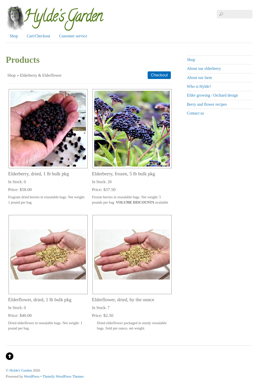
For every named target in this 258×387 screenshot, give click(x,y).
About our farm (199, 77)
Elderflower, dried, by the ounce (123, 299)
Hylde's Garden (21, 370)
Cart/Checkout (38, 36)
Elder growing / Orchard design (212, 95)
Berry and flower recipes (207, 104)
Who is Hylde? (199, 86)
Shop (14, 36)
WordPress (32, 376)
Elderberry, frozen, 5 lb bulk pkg (123, 173)
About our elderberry (204, 68)
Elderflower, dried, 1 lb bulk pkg (39, 299)
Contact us (195, 113)
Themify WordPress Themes (63, 376)
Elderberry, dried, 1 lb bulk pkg (38, 173)
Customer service (73, 36)
